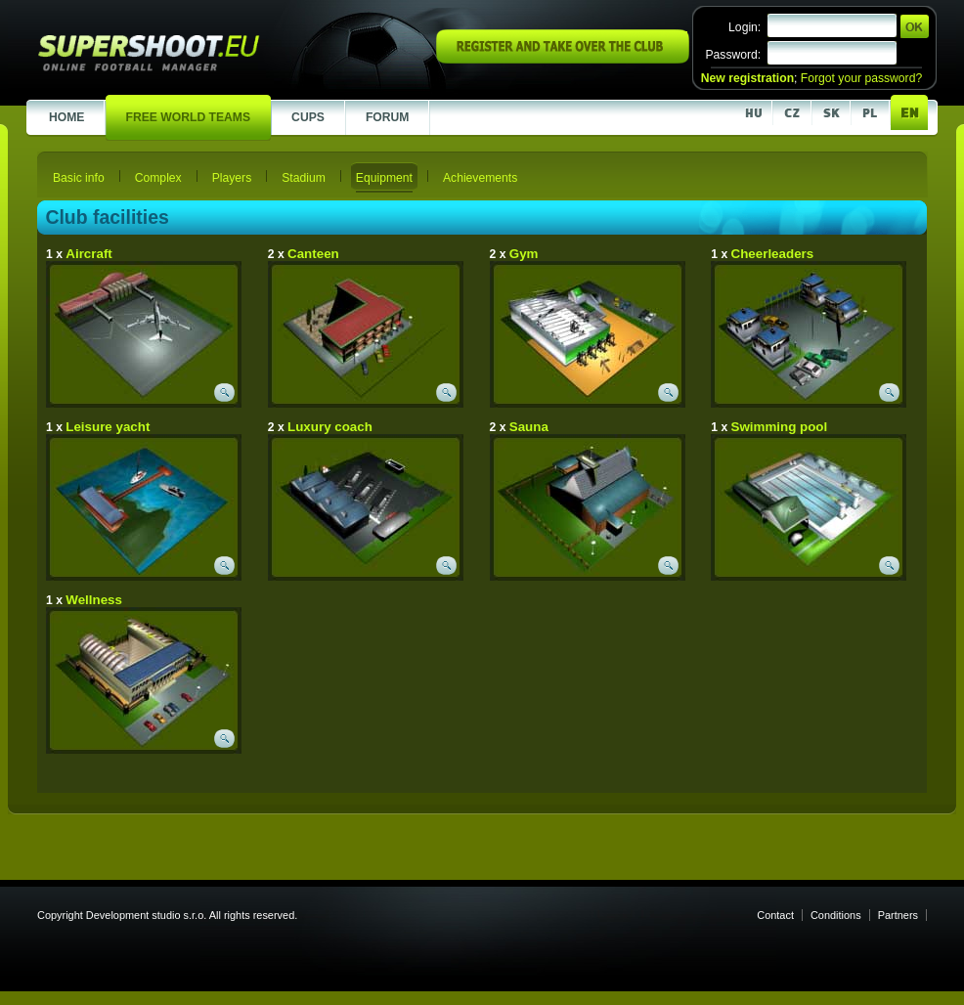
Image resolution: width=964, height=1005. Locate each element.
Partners (898, 915)
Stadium (304, 178)
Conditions (836, 915)
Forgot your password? (861, 78)
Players (232, 178)
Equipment (384, 178)
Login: (744, 27)
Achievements (480, 178)
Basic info (79, 178)
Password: (733, 55)
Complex (158, 178)
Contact (775, 915)
